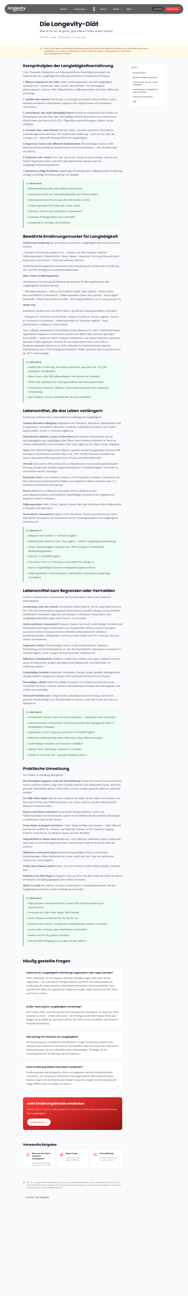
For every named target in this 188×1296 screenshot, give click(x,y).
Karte (104, 9)
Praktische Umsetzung (142, 97)
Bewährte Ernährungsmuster (145, 77)
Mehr (130, 9)
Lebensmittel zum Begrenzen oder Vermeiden (145, 90)
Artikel (117, 9)
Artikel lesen (39, 1122)
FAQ (134, 101)
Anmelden (157, 9)
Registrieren (172, 9)
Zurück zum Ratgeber (36, 1197)
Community (81, 9)
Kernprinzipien (139, 73)
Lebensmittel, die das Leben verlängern (145, 83)
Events (64, 9)
